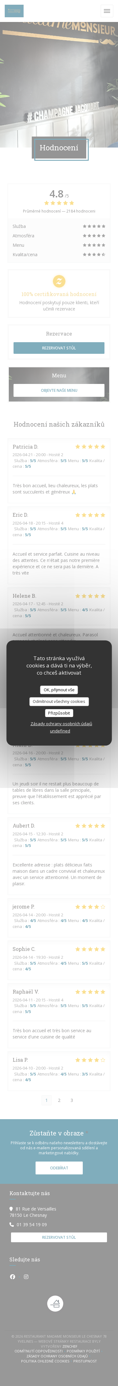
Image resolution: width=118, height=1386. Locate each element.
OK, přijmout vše (59, 690)
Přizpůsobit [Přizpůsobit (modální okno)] (59, 713)
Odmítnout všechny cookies (59, 701)
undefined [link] (60, 731)
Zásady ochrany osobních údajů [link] (61, 723)
